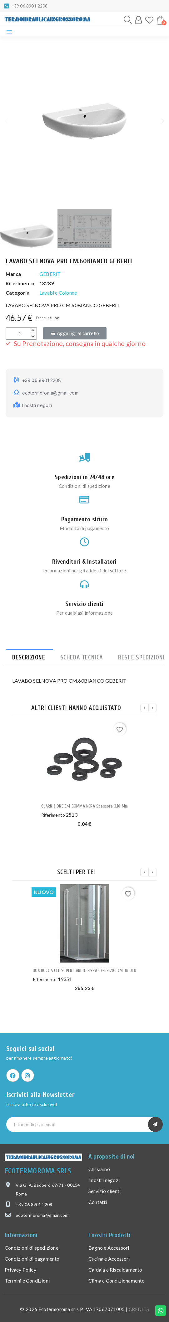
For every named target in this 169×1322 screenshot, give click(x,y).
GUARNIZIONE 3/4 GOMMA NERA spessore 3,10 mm (84, 806)
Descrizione (28, 657)
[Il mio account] (138, 20)
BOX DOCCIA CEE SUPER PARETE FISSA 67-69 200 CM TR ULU (84, 970)
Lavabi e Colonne (58, 293)
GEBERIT (50, 274)
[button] (128, 20)
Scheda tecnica (81, 657)
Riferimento (53, 815)
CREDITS (139, 1309)
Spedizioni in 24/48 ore (84, 477)
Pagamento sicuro (84, 519)
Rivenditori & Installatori (84, 561)
